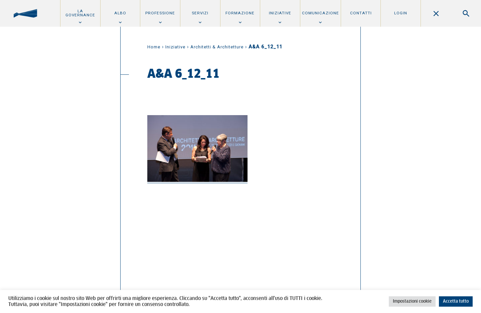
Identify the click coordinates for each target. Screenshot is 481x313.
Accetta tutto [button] (456, 301)
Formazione (240, 13)
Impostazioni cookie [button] (412, 301)
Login (400, 13)
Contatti (361, 13)
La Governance (80, 13)
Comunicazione (320, 13)
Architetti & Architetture (217, 46)
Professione (160, 13)
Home (153, 46)
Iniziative (280, 13)
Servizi (200, 13)
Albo (120, 13)
